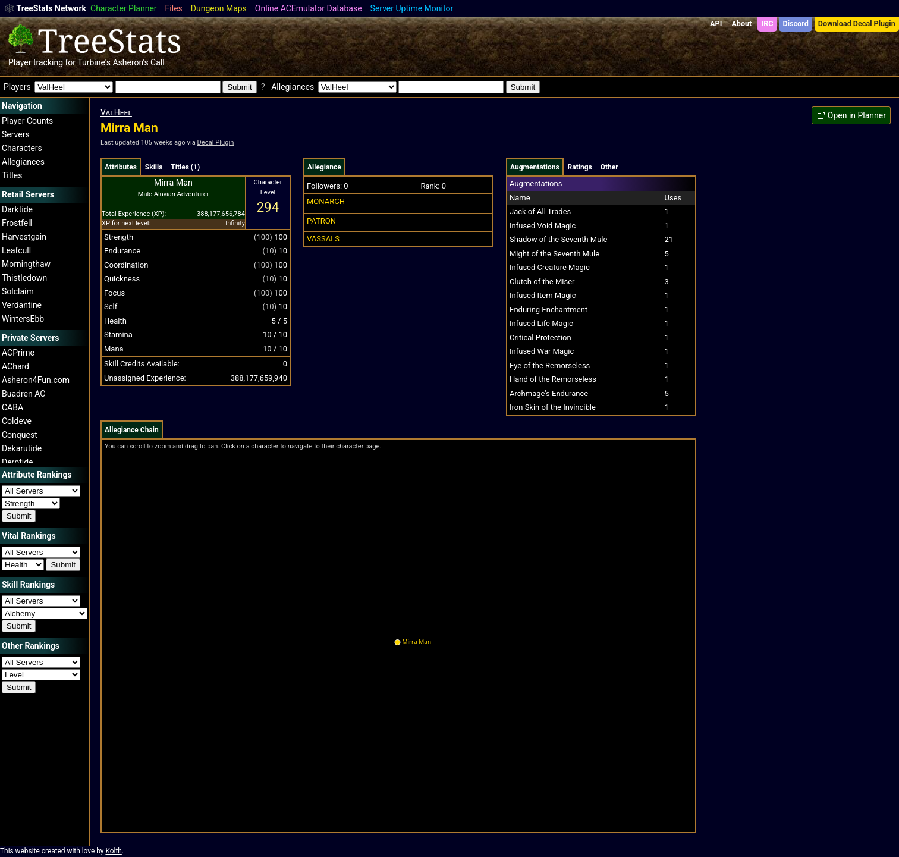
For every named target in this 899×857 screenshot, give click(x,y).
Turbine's (94, 62)
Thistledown (24, 277)
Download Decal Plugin (856, 23)
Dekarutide (22, 448)
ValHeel (116, 112)
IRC (767, 23)
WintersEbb (23, 319)
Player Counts (27, 120)
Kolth (113, 851)
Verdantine (22, 305)
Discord (796, 23)
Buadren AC (23, 393)
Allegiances (23, 162)
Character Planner (123, 8)
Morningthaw (26, 264)
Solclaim (18, 291)
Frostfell (17, 223)
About (741, 23)
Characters (22, 148)
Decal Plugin (215, 142)
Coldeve (17, 421)
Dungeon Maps (219, 8)
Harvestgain (24, 236)
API (716, 23)
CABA (12, 407)
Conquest (19, 435)
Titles (12, 175)
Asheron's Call (138, 62)
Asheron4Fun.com (36, 380)
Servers (16, 134)
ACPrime (18, 352)
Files (174, 8)
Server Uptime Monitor (412, 8)
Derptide (17, 462)
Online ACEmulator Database (308, 8)
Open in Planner (851, 116)
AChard (15, 366)
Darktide (17, 209)
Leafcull (16, 250)
